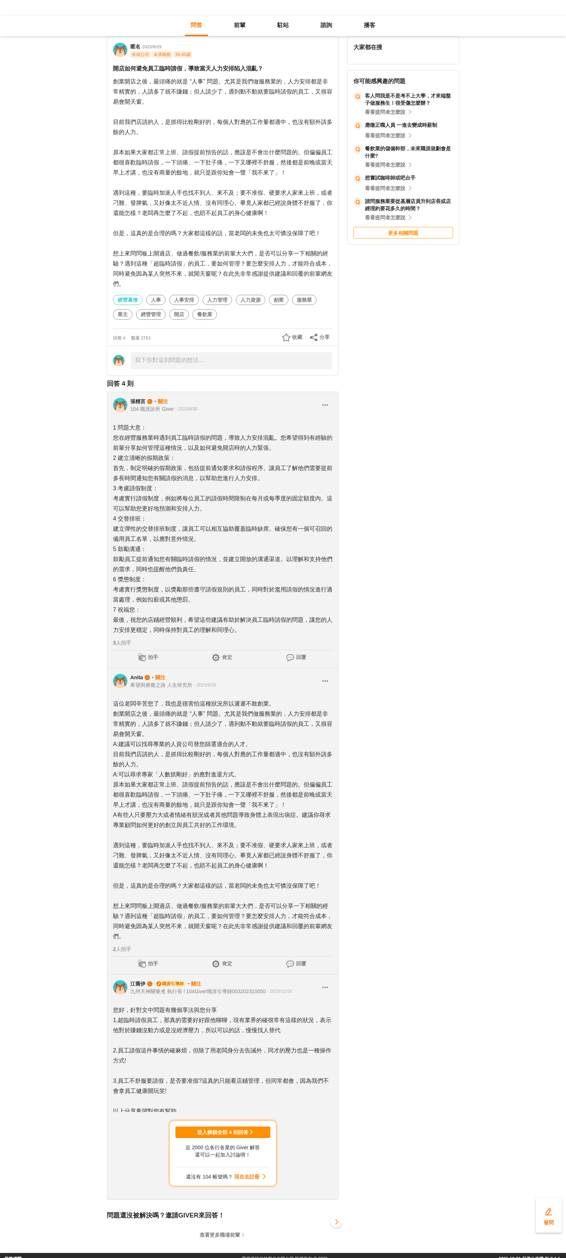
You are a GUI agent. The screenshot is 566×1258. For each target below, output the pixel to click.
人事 (156, 300)
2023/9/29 (151, 46)
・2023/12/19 (279, 991)
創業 (279, 300)
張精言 (137, 401)
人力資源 (250, 300)
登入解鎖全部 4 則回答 (222, 1132)
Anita (136, 677)
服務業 (304, 300)
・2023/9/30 (185, 409)
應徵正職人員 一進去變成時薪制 (401, 125)
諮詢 (326, 25)
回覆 (301, 657)
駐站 (283, 25)
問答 (196, 25)
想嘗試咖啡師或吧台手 (390, 178)
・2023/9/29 (204, 685)
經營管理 (151, 314)
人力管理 (217, 300)
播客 (369, 25)
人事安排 (184, 300)
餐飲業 (204, 314)
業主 (123, 314)
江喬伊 (137, 984)
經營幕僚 (128, 300)
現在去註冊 (247, 1177)
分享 (324, 337)
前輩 (239, 25)
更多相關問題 (403, 233)
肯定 (227, 657)
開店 (179, 314)
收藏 (297, 337)
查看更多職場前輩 (220, 1235)
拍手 (153, 657)
